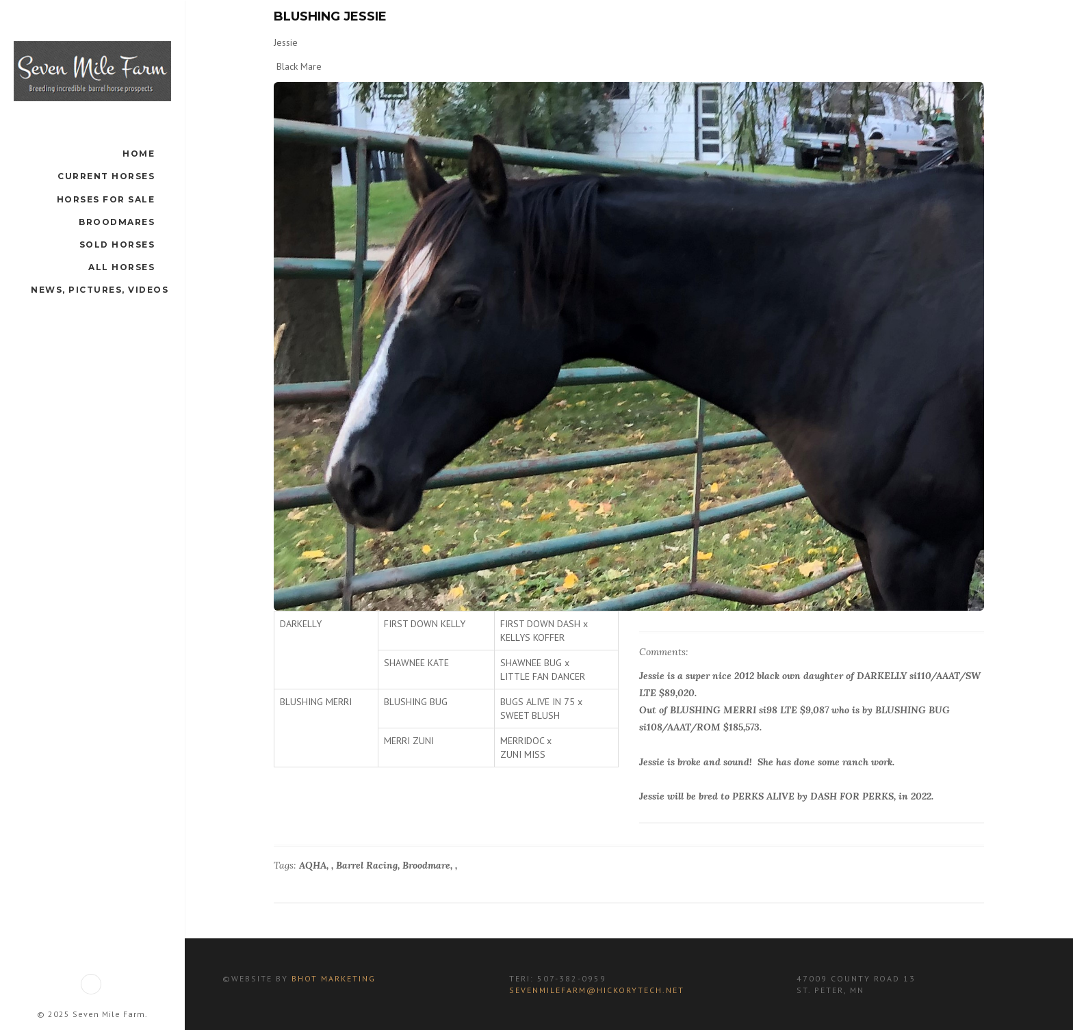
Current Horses (106, 176)
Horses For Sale (106, 199)
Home (138, 153)
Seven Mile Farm (109, 1014)
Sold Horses (117, 244)
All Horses (121, 267)
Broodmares (117, 222)
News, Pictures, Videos (99, 290)
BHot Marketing (332, 978)
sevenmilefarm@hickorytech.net (596, 990)
